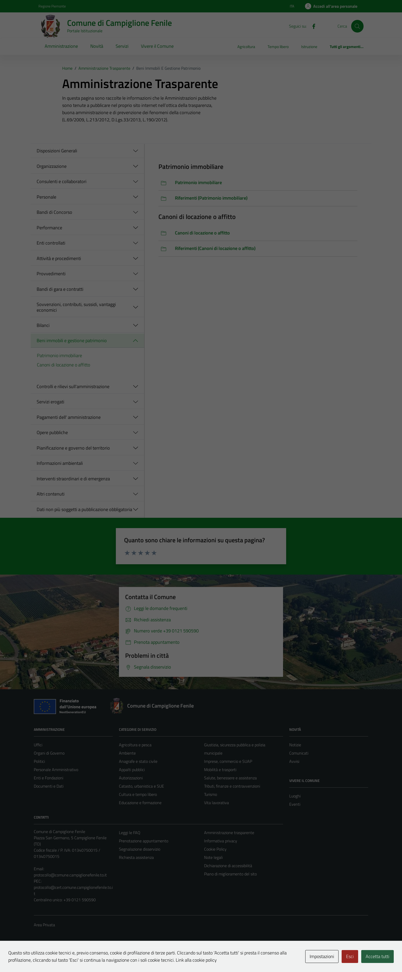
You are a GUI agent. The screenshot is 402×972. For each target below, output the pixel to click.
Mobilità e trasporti (220, 769)
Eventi (294, 804)
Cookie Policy (215, 849)
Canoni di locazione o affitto (63, 364)
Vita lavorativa (216, 802)
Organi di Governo (49, 753)
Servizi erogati (50, 401)
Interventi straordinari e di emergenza (73, 478)
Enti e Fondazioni (48, 778)
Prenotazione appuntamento (143, 841)
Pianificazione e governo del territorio (73, 447)
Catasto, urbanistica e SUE (141, 786)
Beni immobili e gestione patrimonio (72, 340)
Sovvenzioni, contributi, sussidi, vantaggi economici (76, 307)
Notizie (295, 745)
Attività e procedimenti (59, 258)
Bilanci (43, 325)
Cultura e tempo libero (138, 794)
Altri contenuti (51, 493)
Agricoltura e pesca (135, 745)
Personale (46, 196)
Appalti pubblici (132, 769)
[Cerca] (357, 26)
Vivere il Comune (157, 46)
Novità (96, 46)
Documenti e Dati (48, 786)
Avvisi (294, 761)
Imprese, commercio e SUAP (228, 761)
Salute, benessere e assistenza (230, 778)
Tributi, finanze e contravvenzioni (232, 786)
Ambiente (127, 753)
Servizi (122, 46)
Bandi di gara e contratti (60, 289)
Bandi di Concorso (54, 212)
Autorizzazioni (131, 778)
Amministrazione (61, 46)
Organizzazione (52, 166)
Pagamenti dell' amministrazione (69, 417)
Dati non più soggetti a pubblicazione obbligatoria (84, 509)
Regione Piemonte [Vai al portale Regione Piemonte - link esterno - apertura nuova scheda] (52, 6)
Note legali (213, 857)
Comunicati (298, 753)
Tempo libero (278, 47)
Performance (49, 227)
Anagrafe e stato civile (138, 761)
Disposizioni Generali (57, 150)
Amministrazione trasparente (229, 832)
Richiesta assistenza (136, 857)
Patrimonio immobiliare (59, 355)
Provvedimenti (51, 273)
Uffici (38, 745)
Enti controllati (51, 242)
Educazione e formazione (140, 802)
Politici (39, 761)
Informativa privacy (220, 841)
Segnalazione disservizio (139, 849)
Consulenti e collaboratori (61, 181)
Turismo (210, 794)
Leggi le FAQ (129, 832)
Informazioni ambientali (60, 463)
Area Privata (44, 925)
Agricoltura (246, 47)
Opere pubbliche (52, 432)
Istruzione (309, 47)
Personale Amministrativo (56, 769)
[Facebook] (312, 26)
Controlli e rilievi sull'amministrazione (73, 386)
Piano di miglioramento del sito (230, 874)
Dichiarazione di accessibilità (228, 866)
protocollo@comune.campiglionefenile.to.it (70, 875)
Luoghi (295, 796)
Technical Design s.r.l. (69, 957)
